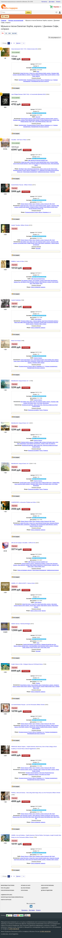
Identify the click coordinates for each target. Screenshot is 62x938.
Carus (38, 642)
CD (6, 33)
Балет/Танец (54, 168)
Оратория (38, 248)
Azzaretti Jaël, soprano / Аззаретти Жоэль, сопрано (31, 207)
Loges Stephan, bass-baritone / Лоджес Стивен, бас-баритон (40, 443)
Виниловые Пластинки (7, 885)
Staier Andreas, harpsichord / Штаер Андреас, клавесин (43, 565)
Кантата (44, 610)
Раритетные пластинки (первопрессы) (12, 897)
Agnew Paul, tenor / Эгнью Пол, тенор (29, 73)
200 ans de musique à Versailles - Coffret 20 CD (23, 542)
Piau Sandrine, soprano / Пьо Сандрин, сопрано (32, 280)
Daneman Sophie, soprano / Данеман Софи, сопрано (33, 442)
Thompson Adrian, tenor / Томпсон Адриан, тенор (32, 321)
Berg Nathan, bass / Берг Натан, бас (29, 241)
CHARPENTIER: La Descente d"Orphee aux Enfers (23, 502)
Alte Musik (21, 168)
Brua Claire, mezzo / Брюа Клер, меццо (35, 817)
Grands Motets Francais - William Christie (21, 184)
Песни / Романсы (43, 410)
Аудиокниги (44, 888)
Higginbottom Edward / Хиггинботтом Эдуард (39, 774)
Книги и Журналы (6, 899)
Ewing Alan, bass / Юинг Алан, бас (25, 859)
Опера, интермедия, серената (38, 287)
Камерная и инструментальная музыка (49, 170)
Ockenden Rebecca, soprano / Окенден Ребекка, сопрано (30, 74)
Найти (28, 12)
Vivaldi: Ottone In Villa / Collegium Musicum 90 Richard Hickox (27, 664)
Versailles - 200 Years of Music (19, 139)
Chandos (38, 683)
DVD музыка (24, 890)
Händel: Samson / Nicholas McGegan (20, 623)
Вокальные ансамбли (33, 410)
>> (23, 43)
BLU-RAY (14, 33)
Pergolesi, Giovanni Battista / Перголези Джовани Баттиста (40, 772)
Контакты (44, 1)
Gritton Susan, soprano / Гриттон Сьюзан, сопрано (33, 686)
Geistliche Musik (22, 79)
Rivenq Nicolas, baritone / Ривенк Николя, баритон (33, 118)
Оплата (58, 1)
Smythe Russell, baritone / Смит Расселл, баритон (28, 163)
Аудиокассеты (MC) (6, 894)
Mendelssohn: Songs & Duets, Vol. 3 (20, 463)
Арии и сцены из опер (45, 168)
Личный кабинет (59, 12)
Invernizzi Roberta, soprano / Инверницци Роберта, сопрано (35, 563)
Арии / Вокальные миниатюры (31, 168)
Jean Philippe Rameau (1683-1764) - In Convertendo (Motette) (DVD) (28, 94)
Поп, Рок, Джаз (5, 888)
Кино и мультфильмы (47, 885)
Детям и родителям (46, 890)
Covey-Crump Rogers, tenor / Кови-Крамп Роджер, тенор (33, 359)
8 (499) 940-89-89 (14, 929)
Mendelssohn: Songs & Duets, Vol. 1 (20, 380)
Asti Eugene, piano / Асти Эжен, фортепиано (38, 403)
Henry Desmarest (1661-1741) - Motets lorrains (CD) (24, 49)
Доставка (51, 1)
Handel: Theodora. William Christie (20, 225)
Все (3, 33)
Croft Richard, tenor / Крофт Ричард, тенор (28, 243)
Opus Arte (38, 116)
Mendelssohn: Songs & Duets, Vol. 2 (20, 423)
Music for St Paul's (16, 340)
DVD (10, 33)
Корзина (57, 7)
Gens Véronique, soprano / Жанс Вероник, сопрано (39, 282)
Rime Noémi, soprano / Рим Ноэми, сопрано (29, 727)
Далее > (18, 43)
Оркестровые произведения (30, 171)
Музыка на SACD (25, 885)
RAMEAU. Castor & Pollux (17, 261)
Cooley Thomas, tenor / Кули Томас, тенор (40, 647)
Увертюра (52, 171)
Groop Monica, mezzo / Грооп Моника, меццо (31, 685)
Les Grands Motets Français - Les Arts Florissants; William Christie (28, 704)
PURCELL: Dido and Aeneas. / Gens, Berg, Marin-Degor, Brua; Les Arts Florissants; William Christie (35, 792)
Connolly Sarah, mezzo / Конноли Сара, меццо (31, 482)
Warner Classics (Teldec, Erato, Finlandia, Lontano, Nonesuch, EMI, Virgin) (38, 203)
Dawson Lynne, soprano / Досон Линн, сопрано (29, 605)
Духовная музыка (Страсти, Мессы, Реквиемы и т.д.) (40, 79)
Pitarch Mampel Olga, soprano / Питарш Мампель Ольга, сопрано (41, 120)
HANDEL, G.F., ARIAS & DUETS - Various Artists (23, 583)
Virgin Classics (37, 319)
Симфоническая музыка (43, 171)
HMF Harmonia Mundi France (38, 278)
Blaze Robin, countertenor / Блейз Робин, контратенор (40, 322)
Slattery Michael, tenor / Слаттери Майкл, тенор (29, 646)
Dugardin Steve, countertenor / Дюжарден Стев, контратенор (30, 524)
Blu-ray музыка (25, 888)
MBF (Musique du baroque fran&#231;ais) (38, 160)
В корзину (26, 59)
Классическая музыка (7, 890)
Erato (38, 71)
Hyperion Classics (38, 358)
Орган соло (20, 171)
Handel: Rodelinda (16, 300)
